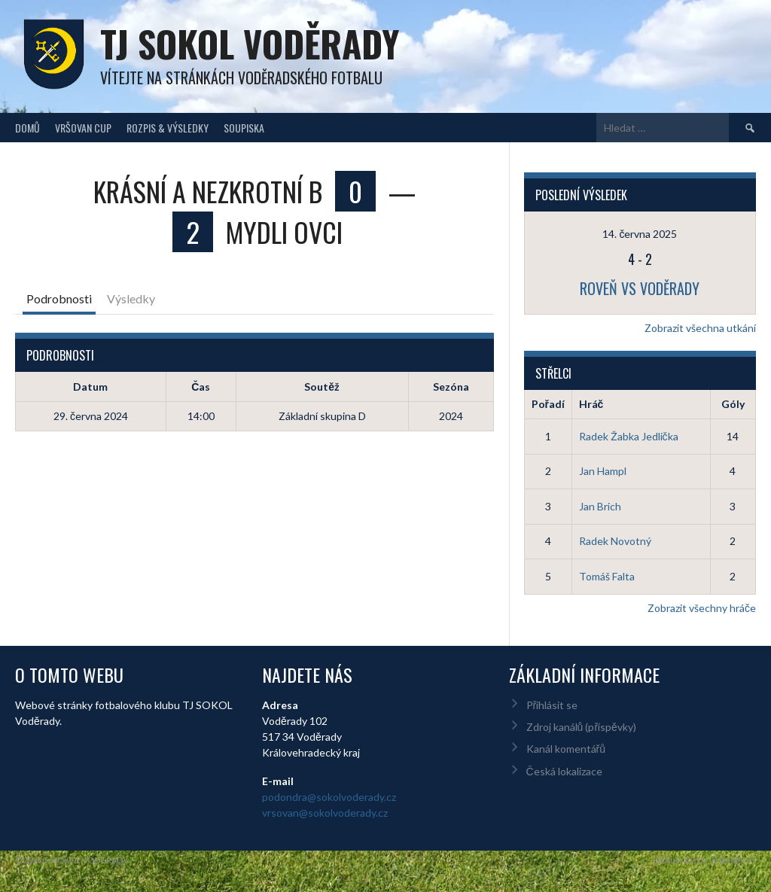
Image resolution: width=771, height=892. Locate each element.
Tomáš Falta (607, 576)
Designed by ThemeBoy (705, 860)
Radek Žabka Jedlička (628, 436)
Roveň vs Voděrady (639, 288)
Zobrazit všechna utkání (700, 327)
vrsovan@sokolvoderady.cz (325, 812)
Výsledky (131, 298)
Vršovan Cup (83, 127)
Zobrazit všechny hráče (702, 607)
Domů (27, 127)
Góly (733, 403)
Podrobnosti (59, 298)
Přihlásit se (552, 705)
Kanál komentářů (565, 748)
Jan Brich (600, 506)
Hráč (591, 403)
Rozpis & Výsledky (167, 127)
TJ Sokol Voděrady (249, 43)
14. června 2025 (639, 233)
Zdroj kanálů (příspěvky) (581, 726)
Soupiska (244, 127)
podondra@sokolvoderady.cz (329, 796)
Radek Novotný (615, 540)
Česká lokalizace (564, 771)
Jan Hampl (602, 470)
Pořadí (548, 403)
